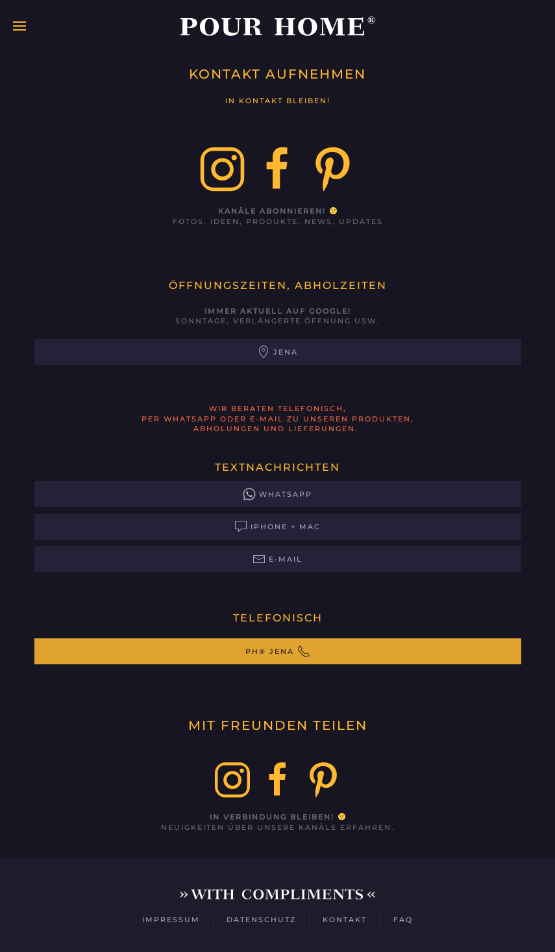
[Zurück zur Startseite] (277, 26)
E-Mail (277, 559)
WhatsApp (277, 494)
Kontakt (345, 919)
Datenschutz (261, 919)
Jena (277, 351)
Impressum (171, 919)
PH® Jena (277, 651)
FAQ (403, 919)
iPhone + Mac (277, 526)
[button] (19, 26)
